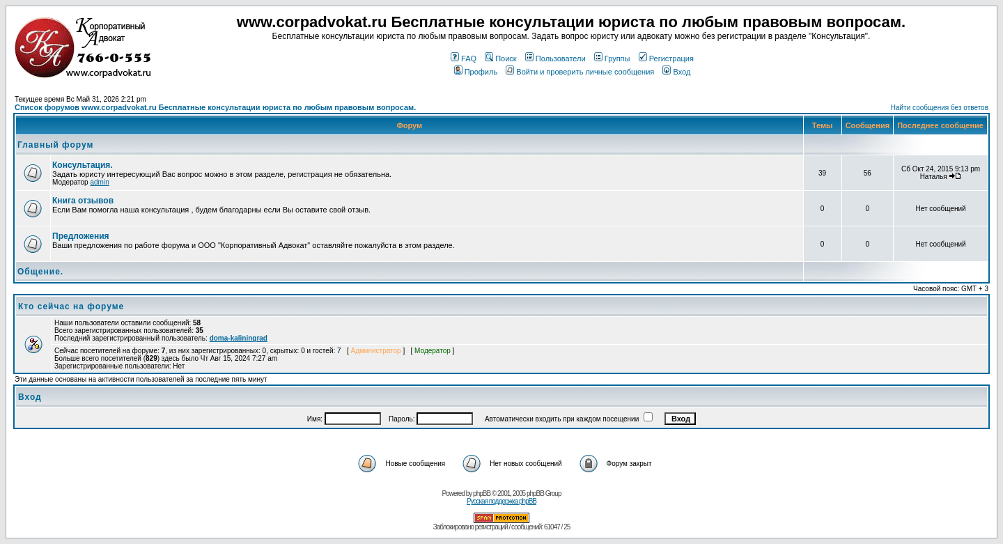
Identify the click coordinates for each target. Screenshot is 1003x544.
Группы (612, 58)
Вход (676, 72)
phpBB (481, 493)
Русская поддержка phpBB (501, 501)
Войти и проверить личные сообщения (580, 72)
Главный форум (55, 145)
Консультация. (82, 165)
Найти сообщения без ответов (939, 107)
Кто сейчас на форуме (71, 306)
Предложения (80, 236)
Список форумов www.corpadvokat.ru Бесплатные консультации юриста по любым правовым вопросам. (215, 107)
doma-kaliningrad (238, 338)
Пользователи (555, 58)
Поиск (500, 58)
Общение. (40, 272)
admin (99, 182)
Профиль (476, 72)
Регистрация (666, 58)
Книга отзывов (83, 200)
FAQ (463, 58)
